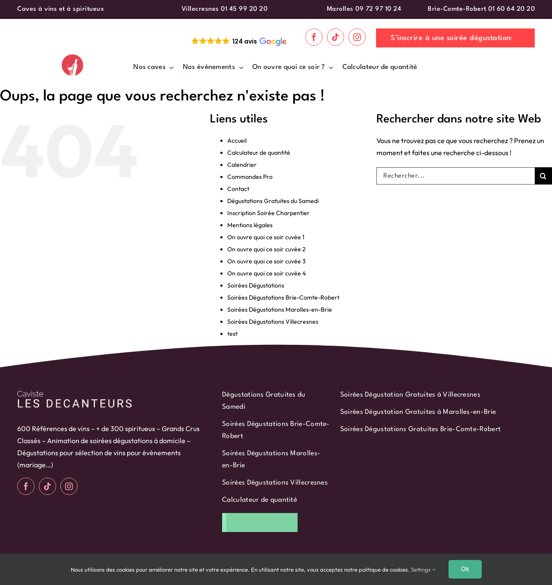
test (232, 334)
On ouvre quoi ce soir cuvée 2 (266, 249)
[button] (238, 41)
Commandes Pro (250, 177)
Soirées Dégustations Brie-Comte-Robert (283, 297)
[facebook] (314, 37)
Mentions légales (250, 225)
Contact (238, 189)
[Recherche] (543, 176)
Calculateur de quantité (258, 152)
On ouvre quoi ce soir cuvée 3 (266, 261)
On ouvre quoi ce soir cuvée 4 (266, 273)
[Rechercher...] (455, 176)
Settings (423, 569)
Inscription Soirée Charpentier (268, 213)
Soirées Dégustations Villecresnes (272, 321)
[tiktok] (335, 37)
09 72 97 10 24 (378, 9)
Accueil (237, 140)
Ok (465, 569)
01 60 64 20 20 (511, 9)
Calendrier (242, 165)
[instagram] (357, 37)
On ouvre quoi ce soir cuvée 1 (265, 237)
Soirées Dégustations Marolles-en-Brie (279, 309)
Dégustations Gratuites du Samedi (273, 201)
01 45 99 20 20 (244, 9)
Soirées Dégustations (255, 285)
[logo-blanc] (74, 392)
